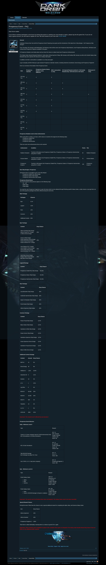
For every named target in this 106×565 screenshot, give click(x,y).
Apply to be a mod (64, 546)
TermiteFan (22, 550)
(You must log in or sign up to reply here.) (89, 555)
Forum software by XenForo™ (38, 563)
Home (11, 17)
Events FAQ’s (16, 28)
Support (55, 546)
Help (92, 561)
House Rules (50, 546)
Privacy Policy (95, 563)
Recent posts (12, 20)
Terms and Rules (89, 563)
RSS (97, 561)
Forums (18, 17)
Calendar (24, 17)
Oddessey (25, 28)
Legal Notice (88, 561)
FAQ (59, 546)
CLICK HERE (62, 36)
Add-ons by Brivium (60, 563)
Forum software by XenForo (18, 563)
